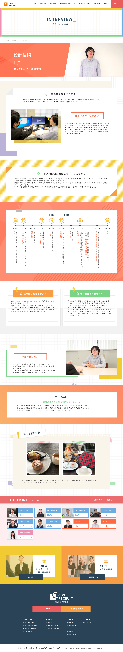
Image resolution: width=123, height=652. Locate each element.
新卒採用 (49, 622)
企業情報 (33, 648)
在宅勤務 (70, 631)
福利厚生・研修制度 (30, 628)
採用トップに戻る (61, 602)
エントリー (86, 619)
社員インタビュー (52, 625)
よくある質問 (27, 631)
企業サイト (22, 648)
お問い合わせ (87, 622)
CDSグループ (54, 648)
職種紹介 (70, 622)
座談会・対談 (71, 634)
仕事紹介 (70, 619)
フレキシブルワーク (53, 628)
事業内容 (43, 648)
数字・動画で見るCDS (31, 625)
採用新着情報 (71, 625)
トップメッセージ (29, 622)
